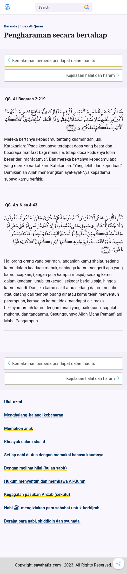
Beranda (10, 26)
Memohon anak (18, 428)
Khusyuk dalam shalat (24, 441)
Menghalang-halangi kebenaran (33, 415)
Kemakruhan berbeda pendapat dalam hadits (51, 60)
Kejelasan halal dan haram (93, 75)
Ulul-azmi (13, 401)
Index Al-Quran (31, 26)
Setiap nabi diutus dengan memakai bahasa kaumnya (53, 454)
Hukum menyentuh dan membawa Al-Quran (44, 481)
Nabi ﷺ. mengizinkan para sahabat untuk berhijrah (51, 507)
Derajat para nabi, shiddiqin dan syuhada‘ (42, 521)
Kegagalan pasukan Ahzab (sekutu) (37, 494)
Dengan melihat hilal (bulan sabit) (35, 468)
